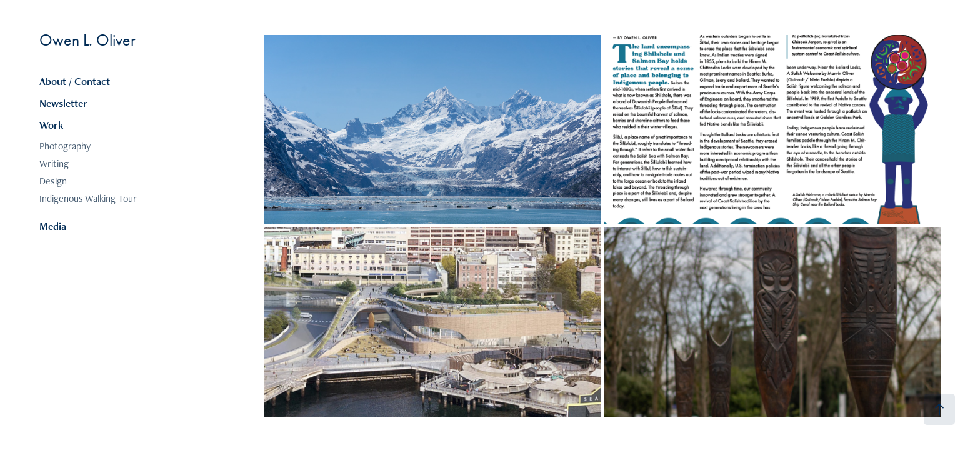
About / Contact (74, 81)
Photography (65, 145)
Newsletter (63, 103)
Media (52, 226)
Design (53, 181)
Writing (54, 163)
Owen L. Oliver (87, 40)
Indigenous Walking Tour (88, 198)
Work (51, 125)
